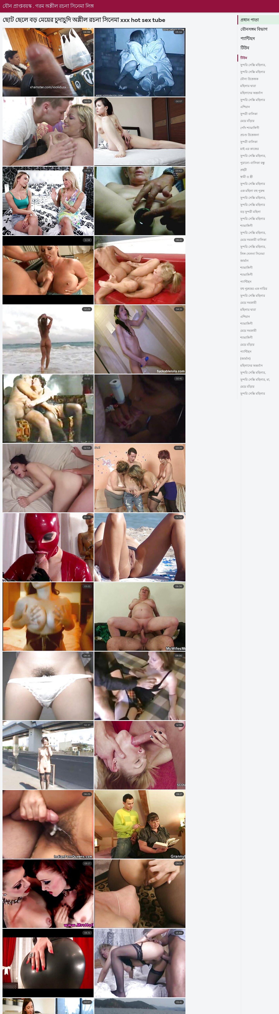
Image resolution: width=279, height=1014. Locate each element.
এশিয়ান (245, 107)
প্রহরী (243, 170)
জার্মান (244, 261)
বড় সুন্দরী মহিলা (250, 212)
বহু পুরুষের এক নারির (253, 289)
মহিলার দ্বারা (248, 86)
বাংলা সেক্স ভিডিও (12, 1010)
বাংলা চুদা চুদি (112, 1010)
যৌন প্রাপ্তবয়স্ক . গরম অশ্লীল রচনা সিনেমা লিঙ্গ (48, 6)
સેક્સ (37, 1010)
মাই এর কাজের (249, 149)
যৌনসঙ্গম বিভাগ (254, 29)
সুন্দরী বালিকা (248, 114)
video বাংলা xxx (268, 1010)
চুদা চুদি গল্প (86, 1010)
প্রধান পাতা (249, 20)
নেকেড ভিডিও (60, 1010)
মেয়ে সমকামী (248, 303)
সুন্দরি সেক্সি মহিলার (252, 72)
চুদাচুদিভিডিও (139, 1010)
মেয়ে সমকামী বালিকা (253, 240)
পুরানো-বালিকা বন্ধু (252, 163)
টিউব (245, 48)
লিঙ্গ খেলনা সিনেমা (252, 254)
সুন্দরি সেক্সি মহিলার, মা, (255, 379)
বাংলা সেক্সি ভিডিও (204, 1010)
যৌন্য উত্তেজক (249, 79)
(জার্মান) (245, 358)
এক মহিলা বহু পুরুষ (252, 191)
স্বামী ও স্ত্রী (246, 177)
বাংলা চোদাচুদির (237, 1010)
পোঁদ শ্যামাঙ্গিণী (249, 128)
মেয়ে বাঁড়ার (247, 121)
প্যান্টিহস (247, 39)
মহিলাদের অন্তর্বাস (251, 93)
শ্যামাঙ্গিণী (246, 226)
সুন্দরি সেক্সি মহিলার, (253, 65)
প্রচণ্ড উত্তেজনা (249, 135)
